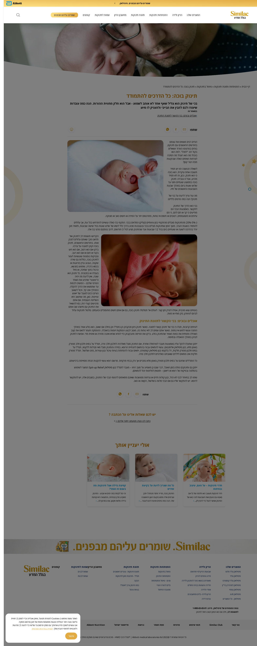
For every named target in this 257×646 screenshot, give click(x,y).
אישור (67, 636)
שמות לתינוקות (98, 15)
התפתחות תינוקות (155, 15)
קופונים (82, 15)
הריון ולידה (173, 15)
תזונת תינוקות (134, 15)
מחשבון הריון (116, 15)
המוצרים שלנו (189, 15)
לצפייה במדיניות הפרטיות (38, 628)
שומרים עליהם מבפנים (60, 15)
